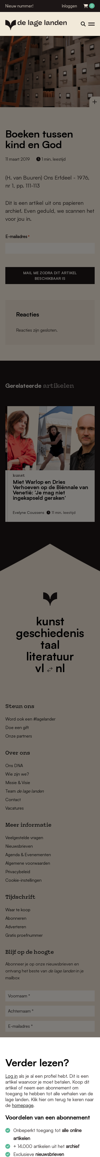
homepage (22, 1105)
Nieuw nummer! (19, 6)
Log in (11, 1076)
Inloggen (69, 6)
